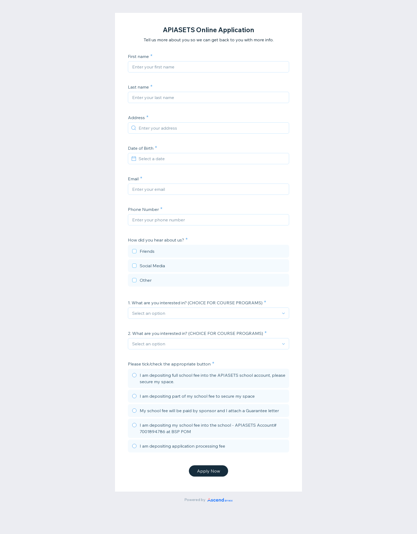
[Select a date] (211, 158)
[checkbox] (208, 252)
